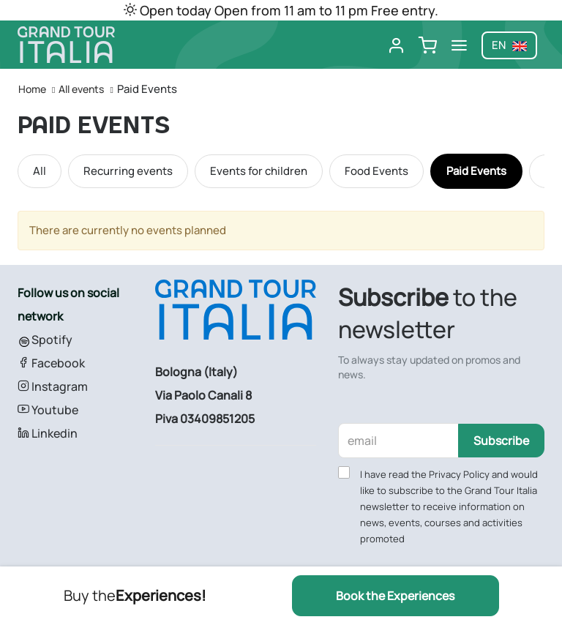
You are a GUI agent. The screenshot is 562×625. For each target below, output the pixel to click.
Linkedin (48, 433)
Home (32, 89)
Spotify (45, 340)
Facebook (51, 363)
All (39, 171)
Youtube (48, 410)
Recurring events (128, 171)
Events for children (258, 171)
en (509, 45)
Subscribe (501, 441)
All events (81, 89)
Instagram (53, 386)
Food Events (376, 171)
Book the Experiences (395, 596)
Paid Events (476, 171)
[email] (399, 440)
